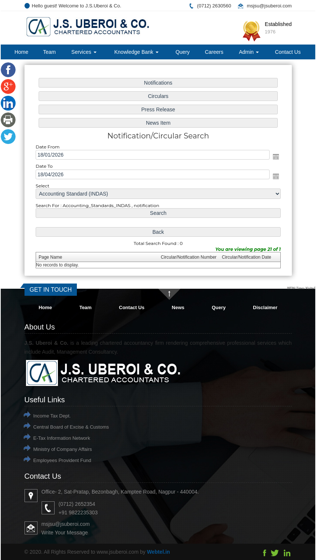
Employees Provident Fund (62, 460)
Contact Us (287, 52)
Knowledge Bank (136, 52)
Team (49, 52)
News (178, 307)
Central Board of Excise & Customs (71, 427)
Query (183, 52)
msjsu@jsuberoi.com (269, 6)
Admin (249, 52)
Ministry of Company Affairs (62, 449)
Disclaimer (265, 307)
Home (21, 52)
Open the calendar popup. (275, 157)
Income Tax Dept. (52, 416)
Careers (214, 52)
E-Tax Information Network (61, 438)
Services (84, 52)
